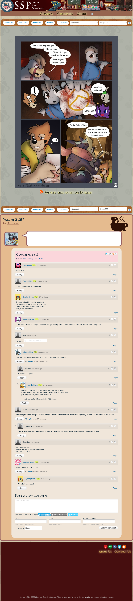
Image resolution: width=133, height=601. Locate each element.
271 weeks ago (41, 265)
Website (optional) (90, 518)
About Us (105, 552)
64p (34, 265)
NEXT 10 (50, 23)
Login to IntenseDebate (44, 514)
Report (115, 275)
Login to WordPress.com (59, 514)
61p (40, 385)
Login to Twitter (73, 514)
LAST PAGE (63, 23)
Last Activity (38, 259)
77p (37, 319)
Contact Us (122, 552)
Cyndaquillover (28, 297)
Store (82, 14)
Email (51, 518)
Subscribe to (28, 528)
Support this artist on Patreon (65, 192)
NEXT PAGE (37, 23)
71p (35, 352)
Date (24, 259)
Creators (65, 14)
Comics (46, 14)
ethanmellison (28, 352)
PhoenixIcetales (29, 319)
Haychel (13, 224)
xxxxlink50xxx (33, 385)
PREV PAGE (23, 23)
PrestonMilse (27, 281)
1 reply (29, 419)
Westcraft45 (27, 265)
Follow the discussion (114, 254)
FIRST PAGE (9, 23)
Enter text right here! (66, 506)
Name (17, 518)
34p (34, 281)
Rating (30, 259)
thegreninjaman (29, 462)
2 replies (30, 361)
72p (36, 297)
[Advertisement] (66, 31)
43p (37, 462)
